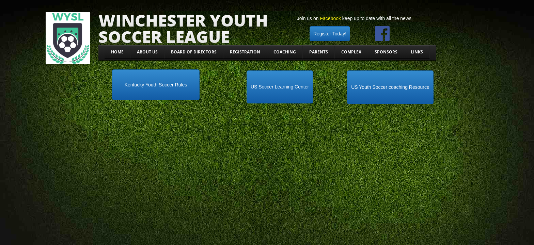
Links (417, 52)
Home (117, 52)
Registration (245, 52)
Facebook (330, 18)
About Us (147, 52)
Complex (351, 52)
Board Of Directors (194, 52)
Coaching (284, 52)
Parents (318, 52)
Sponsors (386, 52)
